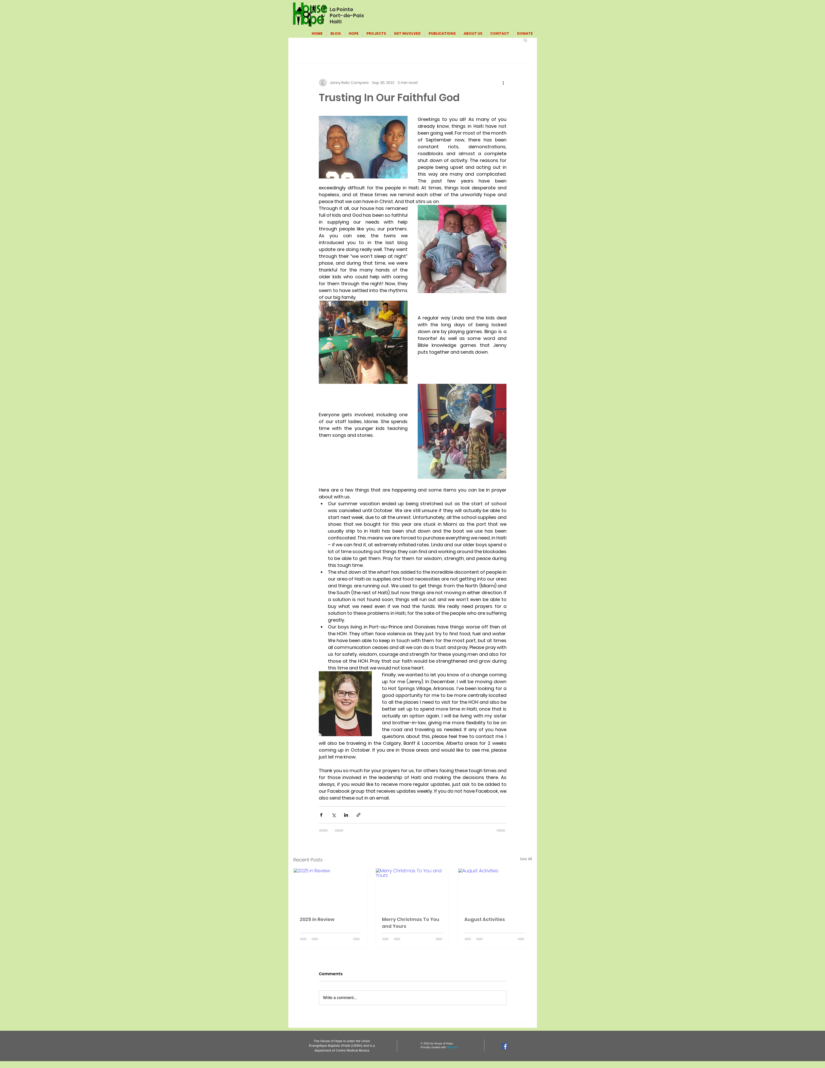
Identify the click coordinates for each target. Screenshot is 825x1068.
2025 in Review (317, 919)
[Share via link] (358, 814)
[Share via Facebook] (321, 814)
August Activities (484, 919)
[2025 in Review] (330, 889)
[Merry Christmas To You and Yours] (412, 889)
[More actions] (503, 83)
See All (526, 858)
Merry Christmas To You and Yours (410, 922)
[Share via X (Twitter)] (333, 814)
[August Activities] (495, 889)
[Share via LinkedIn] (346, 814)
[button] (525, 40)
